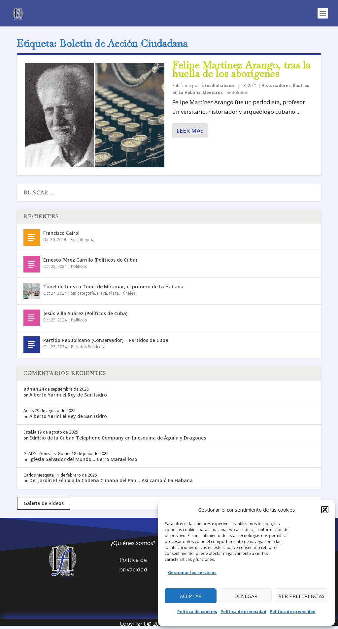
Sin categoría (82, 239)
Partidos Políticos (87, 347)
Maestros (213, 92)
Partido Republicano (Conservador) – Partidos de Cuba (105, 340)
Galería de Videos (44, 503)
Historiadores (276, 85)
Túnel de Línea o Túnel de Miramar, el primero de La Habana (113, 286)
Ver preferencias (301, 596)
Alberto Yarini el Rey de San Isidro (68, 395)
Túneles (128, 293)
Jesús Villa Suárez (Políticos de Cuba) (85, 313)
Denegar (245, 596)
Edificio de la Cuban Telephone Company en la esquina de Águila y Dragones (117, 438)
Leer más (190, 130)
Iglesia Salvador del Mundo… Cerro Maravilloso (83, 459)
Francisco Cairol (61, 233)
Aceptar (191, 596)
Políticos (79, 266)
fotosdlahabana (217, 85)
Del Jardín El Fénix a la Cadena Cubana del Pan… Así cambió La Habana (111, 480)
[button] (324, 509)
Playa (102, 293)
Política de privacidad (243, 611)
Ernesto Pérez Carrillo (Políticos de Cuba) (90, 260)
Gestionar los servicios (192, 572)
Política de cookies (197, 611)
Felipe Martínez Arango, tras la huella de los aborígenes (241, 69)
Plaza (114, 293)
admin (30, 389)
